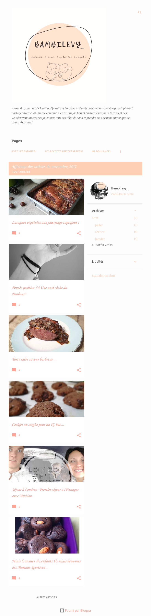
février (100, 232)
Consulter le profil (122, 194)
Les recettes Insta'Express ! (64, 151)
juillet (99, 225)
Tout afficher (21, 172)
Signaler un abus (103, 275)
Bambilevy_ (119, 188)
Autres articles (46, 597)
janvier (100, 239)
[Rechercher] (140, 12)
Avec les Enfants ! (24, 151)
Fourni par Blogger (75, 610)
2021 (95, 218)
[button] (78, 233)
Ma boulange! (101, 151)
